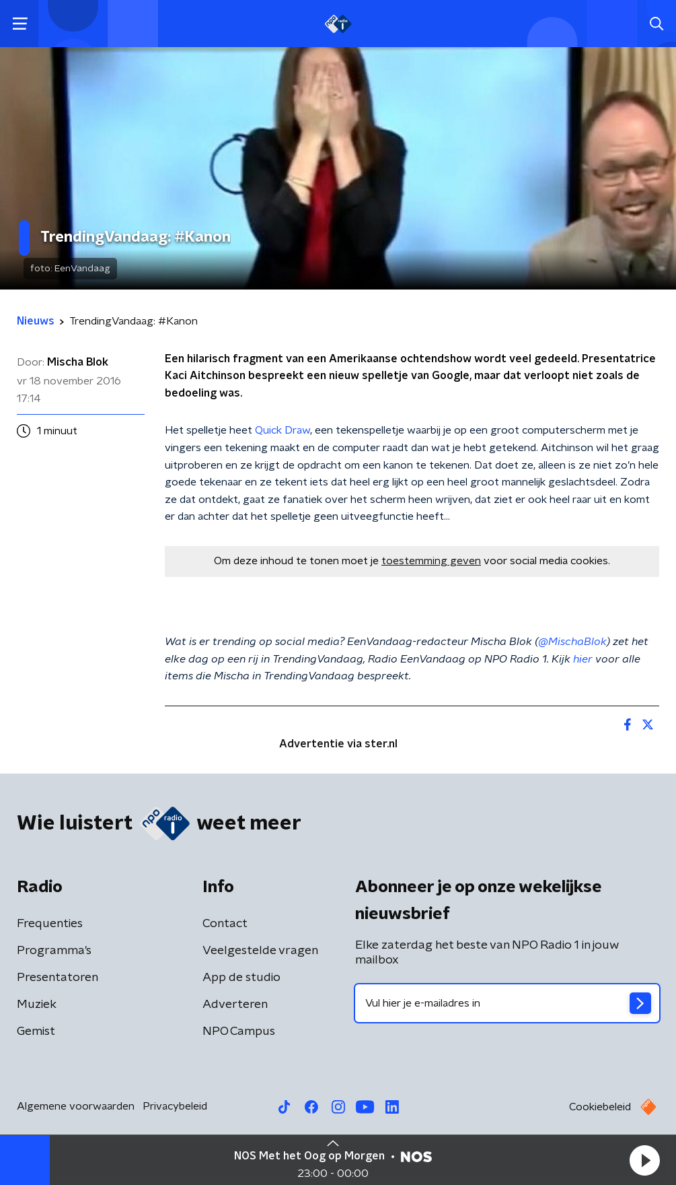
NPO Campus (238, 1031)
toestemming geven (431, 560)
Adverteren (235, 1004)
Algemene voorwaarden (76, 1106)
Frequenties (50, 924)
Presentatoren (57, 978)
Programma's (54, 951)
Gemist (36, 1031)
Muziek (37, 1004)
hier (583, 659)
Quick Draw (282, 430)
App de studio (241, 978)
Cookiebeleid (600, 1107)
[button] (644, 1160)
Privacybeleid (175, 1106)
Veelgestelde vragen (260, 951)
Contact (225, 924)
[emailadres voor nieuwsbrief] (507, 1003)
